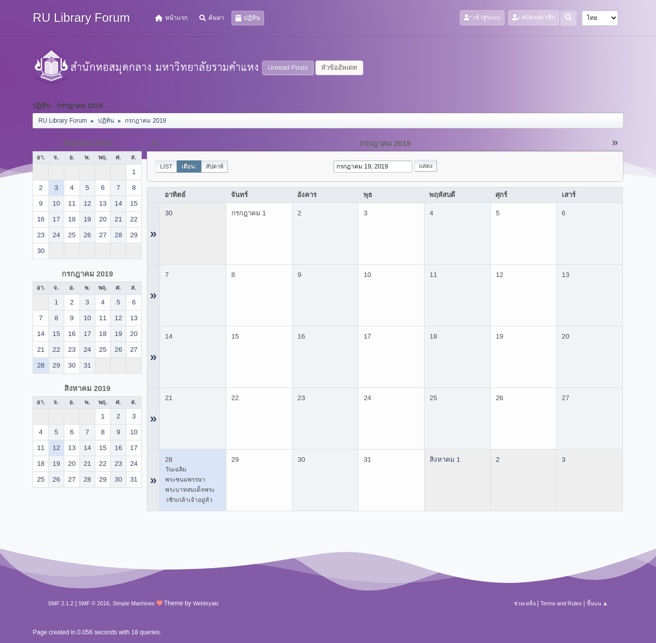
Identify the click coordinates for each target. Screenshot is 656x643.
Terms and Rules (561, 603)
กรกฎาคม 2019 (87, 274)
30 (169, 213)
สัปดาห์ (214, 166)
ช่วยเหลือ (525, 603)
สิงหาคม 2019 (87, 388)
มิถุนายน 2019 (87, 143)
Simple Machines (133, 603)
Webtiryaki (205, 603)
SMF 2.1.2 (60, 603)
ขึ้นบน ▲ (597, 603)
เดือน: (189, 166)
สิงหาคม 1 (445, 459)
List (166, 166)
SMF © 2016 (94, 603)
